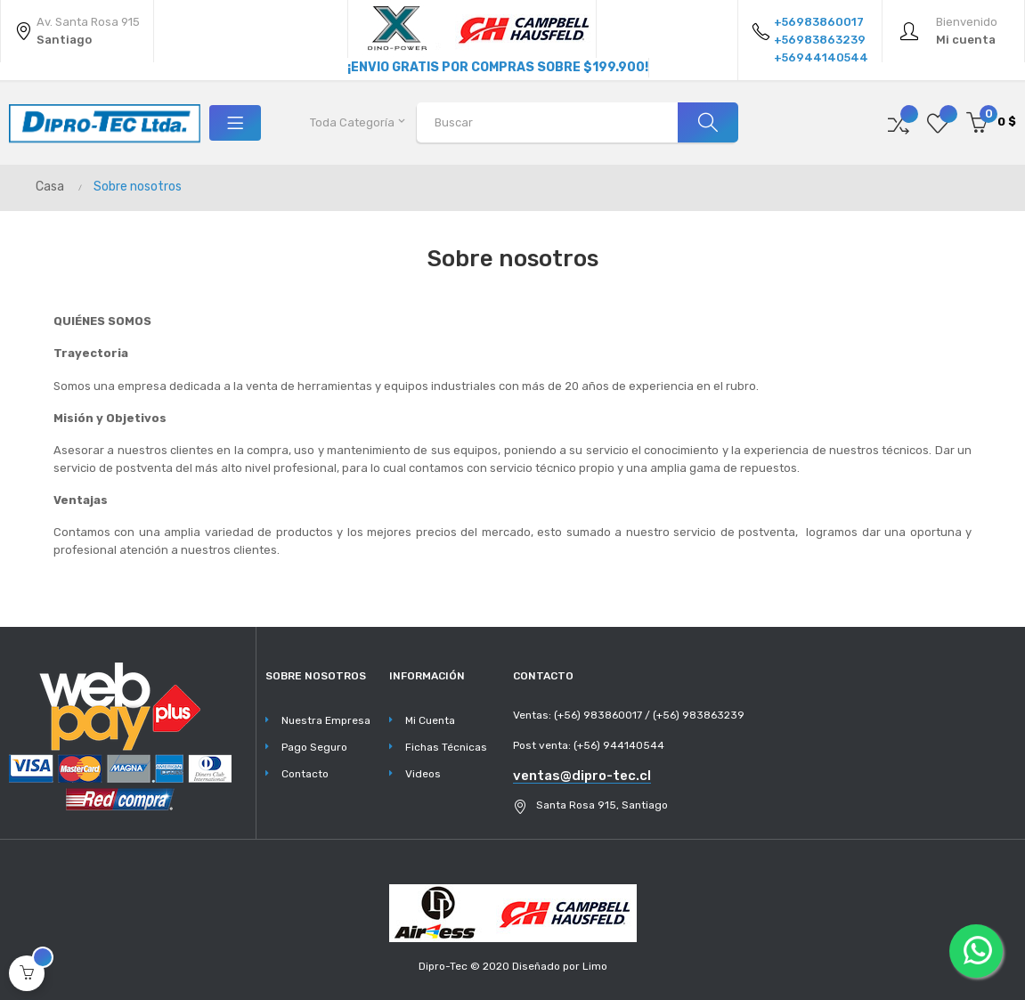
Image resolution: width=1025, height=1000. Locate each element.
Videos (423, 774)
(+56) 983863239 (698, 715)
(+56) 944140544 (619, 745)
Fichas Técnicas (446, 747)
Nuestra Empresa (325, 720)
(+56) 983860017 (598, 715)
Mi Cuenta (430, 720)
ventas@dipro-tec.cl (582, 776)
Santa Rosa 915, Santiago (602, 805)
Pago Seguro (314, 747)
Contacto (305, 774)
